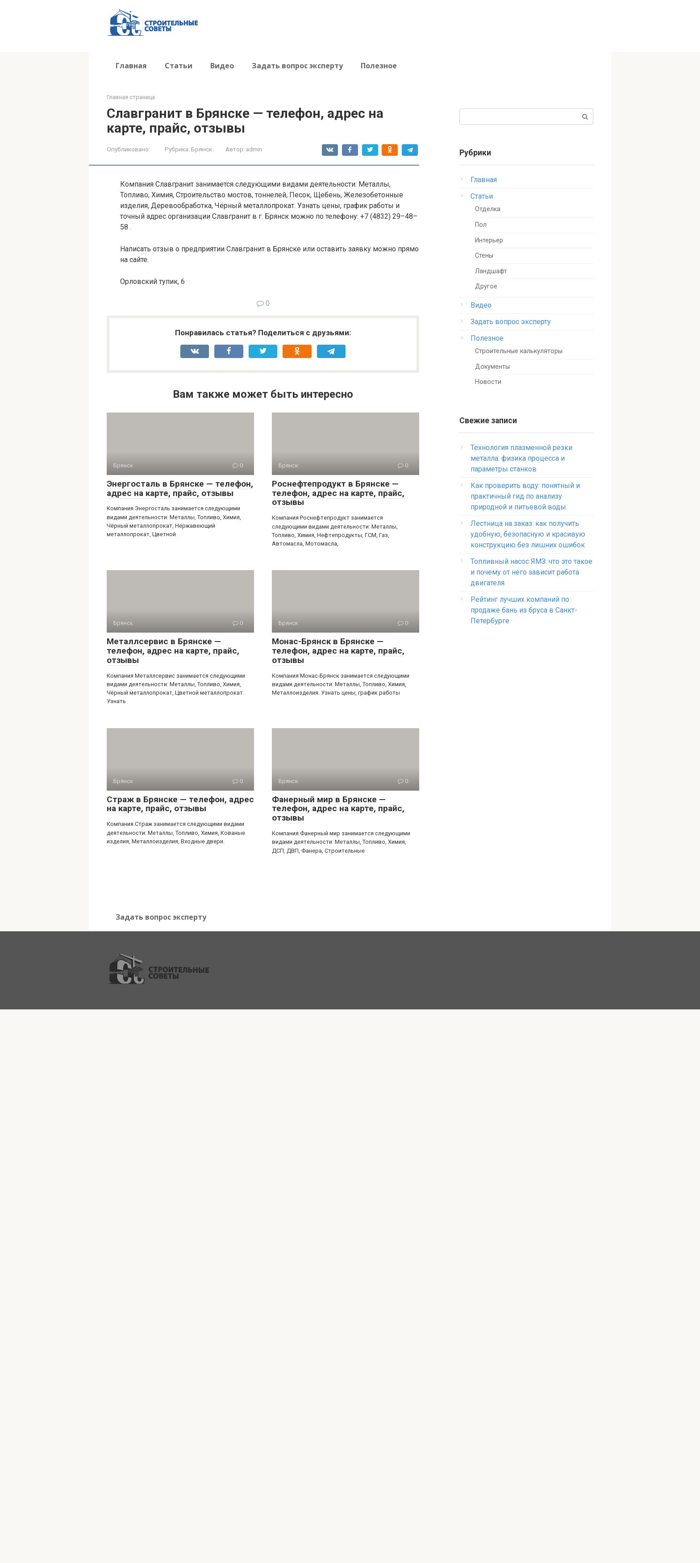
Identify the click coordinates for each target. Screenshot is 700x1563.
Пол (481, 225)
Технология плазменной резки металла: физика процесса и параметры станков (521, 458)
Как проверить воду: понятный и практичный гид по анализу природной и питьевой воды (525, 496)
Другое (486, 286)
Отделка (487, 209)
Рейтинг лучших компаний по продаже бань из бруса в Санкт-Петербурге (524, 610)
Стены (484, 255)
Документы (492, 367)
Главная (131, 66)
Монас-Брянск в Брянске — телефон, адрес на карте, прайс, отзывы (338, 650)
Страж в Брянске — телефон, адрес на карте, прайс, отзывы (180, 804)
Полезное (379, 66)
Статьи (178, 66)
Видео (222, 66)
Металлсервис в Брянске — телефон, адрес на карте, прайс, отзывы (173, 650)
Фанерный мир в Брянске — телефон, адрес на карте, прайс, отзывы (338, 808)
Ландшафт (491, 271)
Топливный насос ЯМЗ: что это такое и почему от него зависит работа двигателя (531, 572)
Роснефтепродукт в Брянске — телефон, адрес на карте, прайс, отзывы (338, 493)
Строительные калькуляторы (518, 351)
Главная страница (131, 97)
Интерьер (489, 240)
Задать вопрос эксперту (297, 66)
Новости (488, 382)
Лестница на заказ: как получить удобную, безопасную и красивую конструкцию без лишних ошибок (528, 534)
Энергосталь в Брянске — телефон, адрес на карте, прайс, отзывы (180, 488)
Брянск (201, 149)
